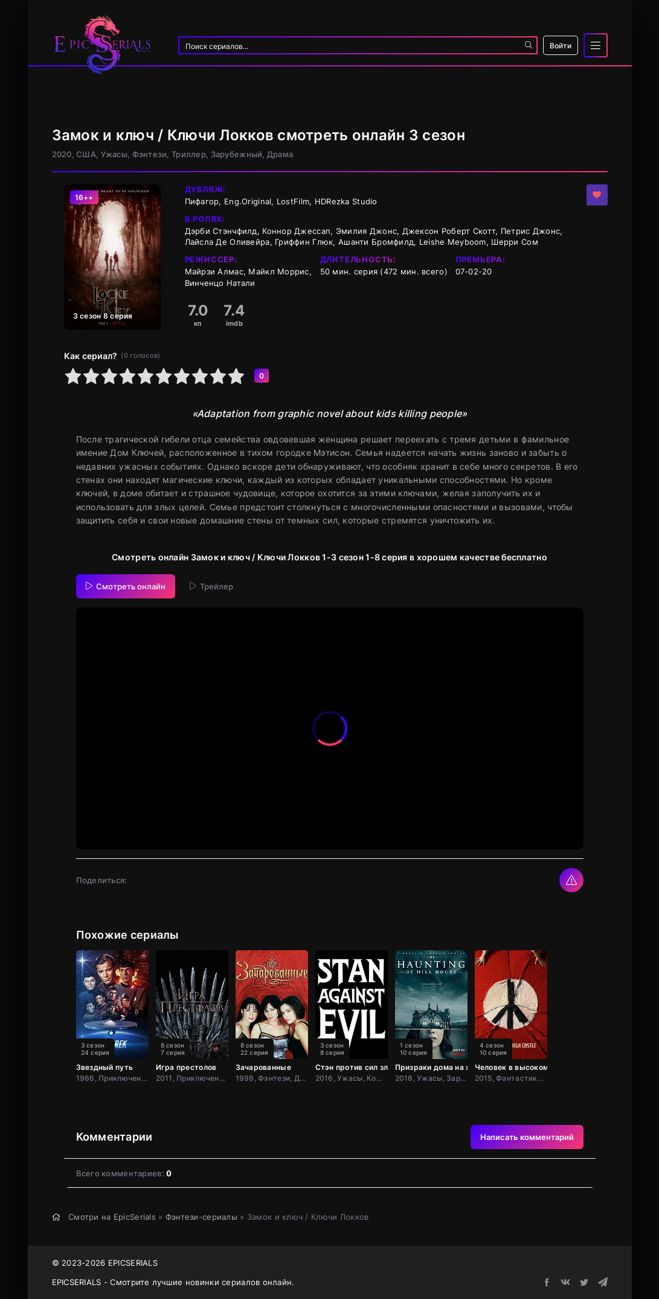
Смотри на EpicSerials (112, 1217)
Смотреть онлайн (126, 586)
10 (236, 376)
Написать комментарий (527, 1137)
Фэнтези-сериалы (201, 1217)
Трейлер (211, 586)
